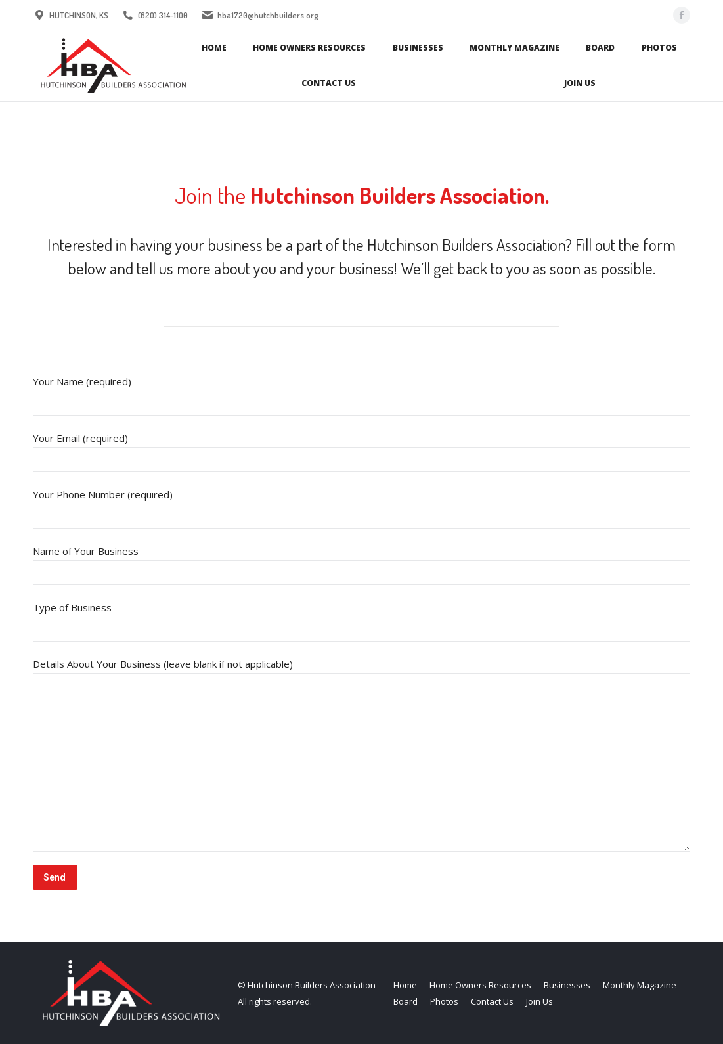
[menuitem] (214, 48)
